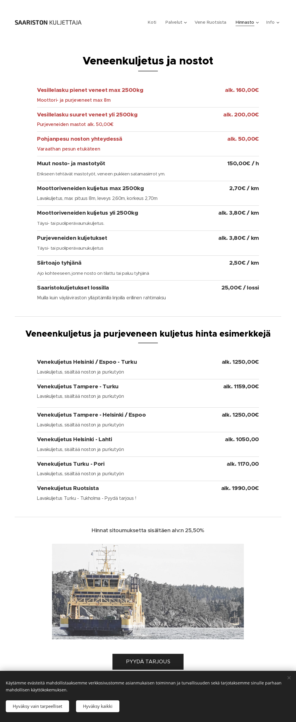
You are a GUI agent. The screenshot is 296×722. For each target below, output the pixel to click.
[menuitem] (150, 22)
